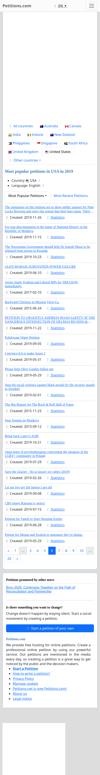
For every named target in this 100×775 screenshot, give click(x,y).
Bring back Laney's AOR (21, 436)
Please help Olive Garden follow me (29, 369)
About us (20, 693)
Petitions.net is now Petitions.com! (40, 688)
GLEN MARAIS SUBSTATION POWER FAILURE (40, 266)
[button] (24, 160)
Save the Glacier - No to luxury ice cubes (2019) (37, 471)
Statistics (55, 217)
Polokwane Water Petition (22, 337)
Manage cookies (25, 683)
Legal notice (22, 698)
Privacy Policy (23, 678)
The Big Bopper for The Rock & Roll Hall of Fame (39, 404)
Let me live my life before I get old (28, 487)
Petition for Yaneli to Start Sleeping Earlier (33, 519)
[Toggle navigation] (91, 6)
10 (81, 550)
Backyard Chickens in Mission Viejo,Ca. (32, 302)
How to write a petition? (31, 673)
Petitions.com (17, 6)
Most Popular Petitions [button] (26, 195)
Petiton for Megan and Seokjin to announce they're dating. (44, 534)
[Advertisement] (50, 68)
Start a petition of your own (50, 628)
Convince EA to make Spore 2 (25, 353)
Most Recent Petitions (71, 195)
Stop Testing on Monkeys (22, 420)
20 (9, 558)
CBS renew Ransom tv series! (25, 503)
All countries (20, 126)
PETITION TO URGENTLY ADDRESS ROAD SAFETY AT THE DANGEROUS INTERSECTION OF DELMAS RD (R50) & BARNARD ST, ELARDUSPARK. (50, 321)
